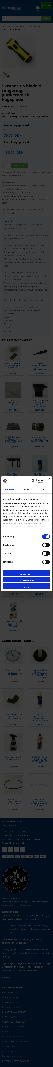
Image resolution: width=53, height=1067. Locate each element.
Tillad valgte (26, 580)
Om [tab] (43, 489)
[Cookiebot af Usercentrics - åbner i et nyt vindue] (33, 481)
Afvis (26, 587)
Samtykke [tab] (9, 489)
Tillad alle (26, 574)
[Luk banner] (49, 481)
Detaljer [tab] (26, 489)
